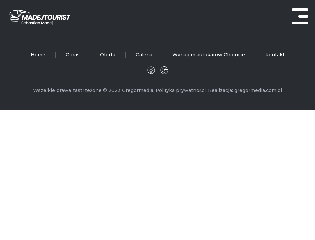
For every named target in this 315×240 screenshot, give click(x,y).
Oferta (107, 55)
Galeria (144, 55)
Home (38, 55)
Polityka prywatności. (181, 90)
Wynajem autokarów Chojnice (208, 55)
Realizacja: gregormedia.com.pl (245, 90)
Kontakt (275, 55)
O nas (73, 55)
